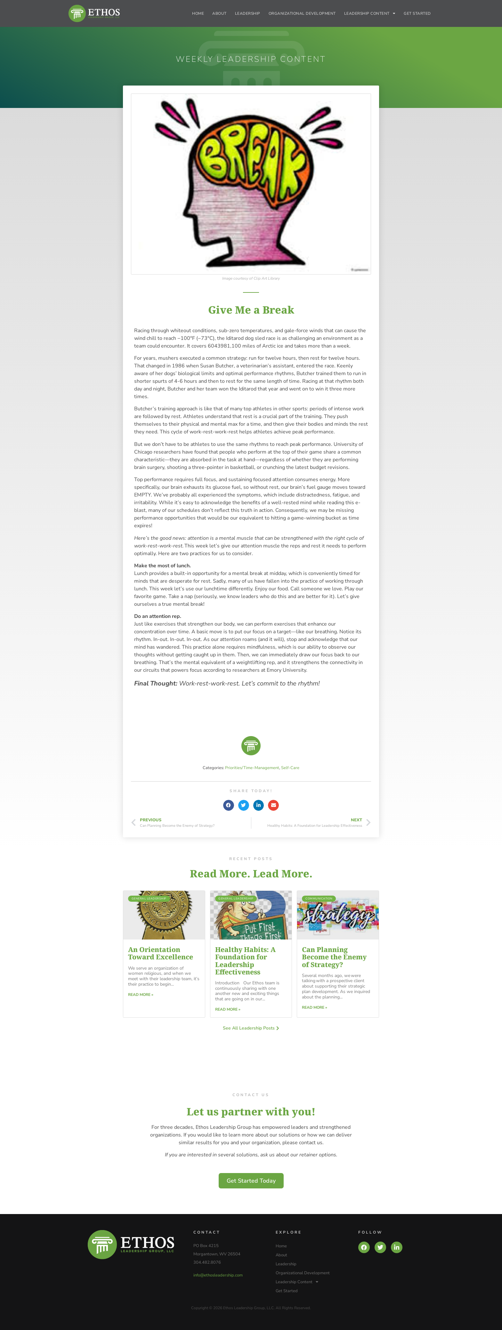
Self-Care (290, 768)
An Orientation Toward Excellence (160, 953)
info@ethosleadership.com (218, 1275)
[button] (228, 805)
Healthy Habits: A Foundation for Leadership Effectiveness (245, 960)
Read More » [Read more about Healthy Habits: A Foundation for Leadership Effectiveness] (227, 1009)
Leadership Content (370, 13)
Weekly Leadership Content (251, 59)
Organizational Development (302, 13)
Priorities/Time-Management (252, 768)
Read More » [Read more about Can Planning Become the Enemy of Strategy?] (314, 1007)
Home (198, 13)
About (219, 13)
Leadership (247, 13)
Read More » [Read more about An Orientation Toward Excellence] (140, 994)
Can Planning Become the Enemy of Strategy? (334, 957)
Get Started (417, 13)
